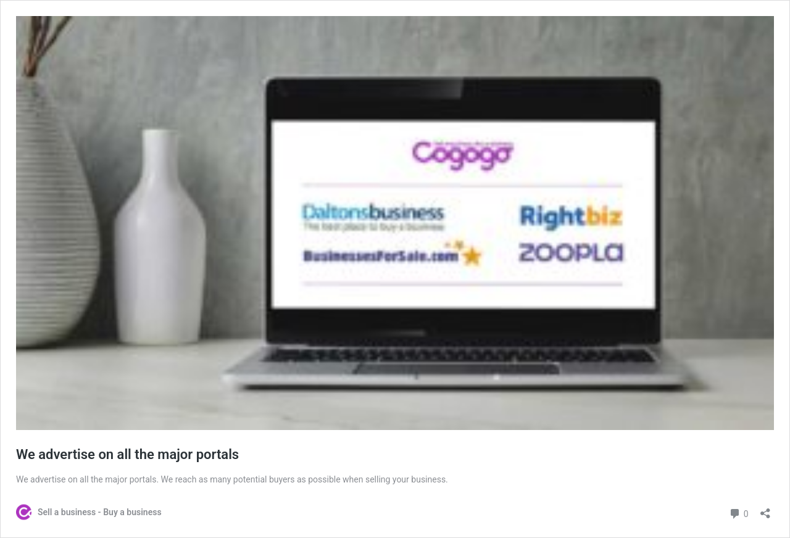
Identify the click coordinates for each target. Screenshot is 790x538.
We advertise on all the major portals (131, 454)
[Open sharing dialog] (765, 509)
